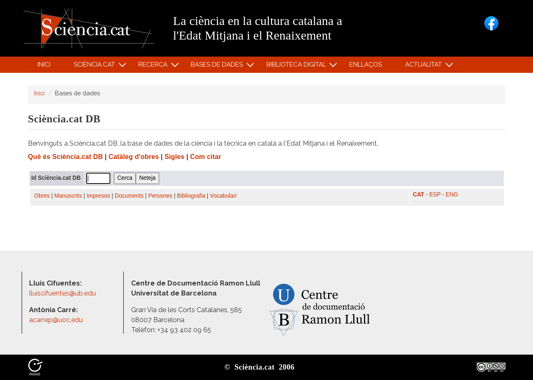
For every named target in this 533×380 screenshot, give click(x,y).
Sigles (174, 156)
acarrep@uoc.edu (56, 320)
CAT (418, 194)
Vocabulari (223, 196)
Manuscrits (68, 196)
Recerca (154, 66)
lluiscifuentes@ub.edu (63, 293)
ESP (435, 194)
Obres (42, 196)
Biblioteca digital (297, 66)
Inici (43, 64)
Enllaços (365, 64)
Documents (129, 196)
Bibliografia (191, 196)
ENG (452, 194)
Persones (160, 196)
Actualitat (425, 66)
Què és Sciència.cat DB (65, 156)
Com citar (206, 156)
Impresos (98, 196)
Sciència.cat (95, 66)
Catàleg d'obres (134, 156)
